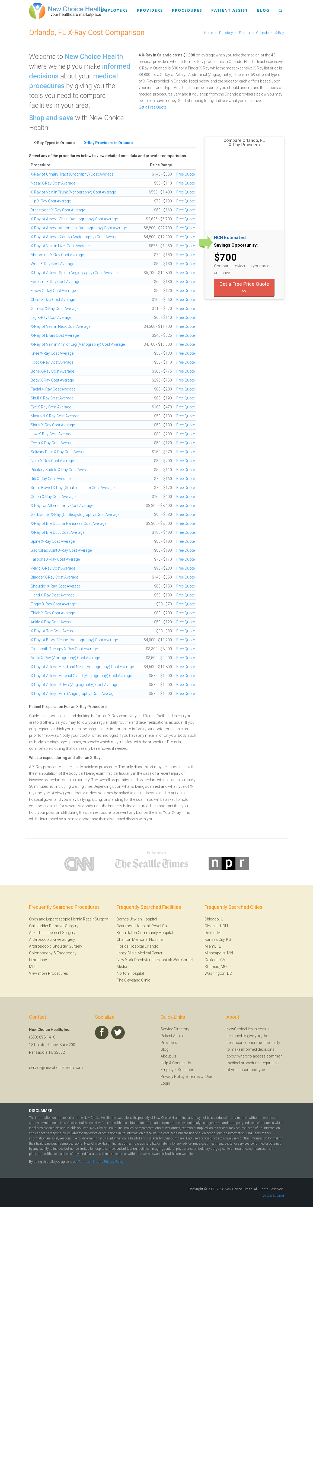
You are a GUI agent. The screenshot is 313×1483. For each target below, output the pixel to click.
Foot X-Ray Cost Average (52, 362)
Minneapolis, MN (219, 953)
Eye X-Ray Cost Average (51, 407)
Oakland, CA (215, 960)
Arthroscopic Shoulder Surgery (55, 946)
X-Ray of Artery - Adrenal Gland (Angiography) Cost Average (81, 676)
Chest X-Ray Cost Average (53, 299)
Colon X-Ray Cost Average (53, 496)
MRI (32, 966)
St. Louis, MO (216, 966)
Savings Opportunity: (236, 245)
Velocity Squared (273, 1196)
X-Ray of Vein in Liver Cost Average (60, 246)
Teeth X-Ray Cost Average (52, 443)
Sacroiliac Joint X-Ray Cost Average (61, 550)
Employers (114, 10)
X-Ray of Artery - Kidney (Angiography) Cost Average (75, 237)
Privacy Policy (173, 1076)
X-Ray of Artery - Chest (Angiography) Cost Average (74, 219)
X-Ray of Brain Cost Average (55, 335)
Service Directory (175, 1029)
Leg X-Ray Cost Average (51, 317)
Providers (150, 10)
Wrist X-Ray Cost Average (52, 264)
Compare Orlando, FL (244, 140)
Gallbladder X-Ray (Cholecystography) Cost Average (75, 514)
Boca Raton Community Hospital (145, 933)
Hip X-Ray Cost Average (51, 201)
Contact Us (181, 1063)
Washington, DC (218, 973)
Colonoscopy (41, 953)
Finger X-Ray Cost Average (53, 604)
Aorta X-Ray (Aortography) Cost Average (65, 658)
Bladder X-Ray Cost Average (54, 577)
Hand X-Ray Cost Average (52, 595)
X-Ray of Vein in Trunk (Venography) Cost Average (73, 192)
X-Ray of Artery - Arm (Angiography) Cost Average (73, 693)
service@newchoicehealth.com (56, 1067)
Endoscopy (66, 953)
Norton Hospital (130, 973)
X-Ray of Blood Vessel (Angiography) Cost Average (74, 640)
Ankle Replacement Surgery (52, 933)
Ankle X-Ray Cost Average (52, 622)
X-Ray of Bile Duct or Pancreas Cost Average (68, 523)
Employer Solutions (177, 1070)
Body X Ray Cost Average (52, 380)
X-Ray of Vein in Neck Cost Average (60, 326)
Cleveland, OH (216, 926)
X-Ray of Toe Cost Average (53, 631)
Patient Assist (229, 10)
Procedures (187, 10)
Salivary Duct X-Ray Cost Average (59, 452)
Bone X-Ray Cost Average (52, 371)
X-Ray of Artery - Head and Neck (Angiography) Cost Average (82, 667)
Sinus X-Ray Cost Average (53, 425)
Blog (263, 10)
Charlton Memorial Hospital (140, 939)
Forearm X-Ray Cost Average (55, 282)
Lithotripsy (38, 960)
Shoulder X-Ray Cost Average (56, 586)
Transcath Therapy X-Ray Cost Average (64, 649)
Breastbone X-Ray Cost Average (58, 210)
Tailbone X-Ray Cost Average (55, 559)
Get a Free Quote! (153, 107)
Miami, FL (213, 946)
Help (164, 1063)
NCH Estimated (230, 237)
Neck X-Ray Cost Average (52, 461)
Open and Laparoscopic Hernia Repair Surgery (68, 919)
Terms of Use (200, 1076)
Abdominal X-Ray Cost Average (57, 255)
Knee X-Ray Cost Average (52, 353)
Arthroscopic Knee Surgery (52, 939)
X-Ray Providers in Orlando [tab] (108, 143)
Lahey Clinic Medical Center (139, 953)
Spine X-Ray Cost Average (53, 541)
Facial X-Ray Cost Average (53, 389)
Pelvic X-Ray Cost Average (53, 568)
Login (165, 1083)
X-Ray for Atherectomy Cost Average (62, 505)
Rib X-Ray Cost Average (51, 479)
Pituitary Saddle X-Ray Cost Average (61, 470)
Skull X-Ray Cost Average (52, 398)
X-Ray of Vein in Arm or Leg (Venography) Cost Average (78, 344)
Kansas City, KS (218, 939)
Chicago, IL (214, 919)
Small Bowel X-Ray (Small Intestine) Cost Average (72, 487)
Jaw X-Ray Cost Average (51, 434)
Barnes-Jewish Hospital (137, 919)
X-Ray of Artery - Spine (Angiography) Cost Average (74, 273)
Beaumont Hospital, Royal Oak (143, 926)
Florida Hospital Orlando (137, 946)
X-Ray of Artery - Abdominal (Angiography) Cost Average (79, 228)
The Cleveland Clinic (133, 980)
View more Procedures (48, 973)
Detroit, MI (213, 933)
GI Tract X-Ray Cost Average (54, 308)
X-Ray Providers (244, 145)
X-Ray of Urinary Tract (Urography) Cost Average (72, 174)
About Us (168, 1056)
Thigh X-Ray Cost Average (53, 613)
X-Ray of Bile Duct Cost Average (57, 532)
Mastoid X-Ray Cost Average (55, 416)
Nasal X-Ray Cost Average (53, 183)
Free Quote (185, 174)
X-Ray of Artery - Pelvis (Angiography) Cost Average (74, 684)
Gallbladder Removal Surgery (53, 926)
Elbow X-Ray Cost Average (53, 290)
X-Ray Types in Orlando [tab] (54, 143)
